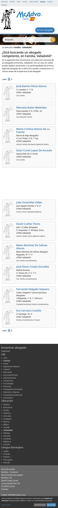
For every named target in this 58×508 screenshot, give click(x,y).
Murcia (6, 421)
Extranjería (8, 397)
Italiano (6, 457)
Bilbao (6, 424)
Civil (5, 358)
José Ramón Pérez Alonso (31, 86)
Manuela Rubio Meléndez (31, 107)
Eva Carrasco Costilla (28, 310)
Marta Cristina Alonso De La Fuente (33, 130)
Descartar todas (40, 505)
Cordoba (7, 438)
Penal (5, 363)
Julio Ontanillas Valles (29, 202)
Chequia (4, 5)
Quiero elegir (5, 505)
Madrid (6, 404)
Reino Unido (34, 2)
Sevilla (6, 410)
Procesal (7, 386)
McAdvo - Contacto (9, 472)
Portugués (8, 459)
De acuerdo (51, 505)
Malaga (6, 433)
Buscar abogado (45, 29)
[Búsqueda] (52, 39)
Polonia (50, 2)
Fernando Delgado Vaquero (32, 289)
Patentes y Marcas (11, 392)
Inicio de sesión (8, 469)
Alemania (4, 2)
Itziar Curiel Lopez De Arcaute (34, 150)
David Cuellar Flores (28, 223)
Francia (25, 2)
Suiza (18, 2)
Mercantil (7, 372)
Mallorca (7, 441)
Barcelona (7, 407)
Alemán (6, 462)
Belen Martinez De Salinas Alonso (31, 246)
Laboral (6, 369)
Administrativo (9, 378)
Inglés (6, 451)
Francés (6, 454)
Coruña (6, 444)
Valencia (7, 413)
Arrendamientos (10, 375)
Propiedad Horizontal (12, 389)
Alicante (6, 436)
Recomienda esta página (12, 475)
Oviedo (6, 427)
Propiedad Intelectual (12, 395)
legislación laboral (11, 366)
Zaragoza (7, 418)
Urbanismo (8, 380)
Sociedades (8, 383)
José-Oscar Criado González (32, 266)
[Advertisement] (29, 184)
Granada (7, 416)
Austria (12, 2)
